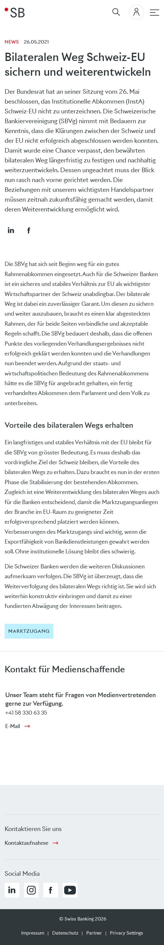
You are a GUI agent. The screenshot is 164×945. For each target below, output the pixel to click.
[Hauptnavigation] (154, 12)
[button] (11, 230)
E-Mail (12, 726)
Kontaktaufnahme (26, 843)
